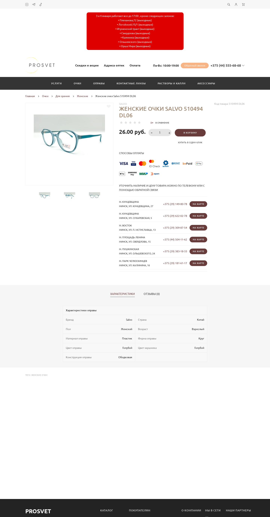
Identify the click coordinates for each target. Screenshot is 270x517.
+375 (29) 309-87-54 (175, 227)
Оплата (135, 65)
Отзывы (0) (152, 293)
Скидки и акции (87, 65)
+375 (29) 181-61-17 (175, 263)
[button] (169, 133)
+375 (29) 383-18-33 (175, 251)
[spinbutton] (160, 132)
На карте (198, 204)
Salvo (123, 103)
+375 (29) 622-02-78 (175, 215)
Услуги (56, 83)
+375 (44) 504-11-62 (175, 239)
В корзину (190, 133)
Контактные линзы (131, 83)
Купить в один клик (190, 142)
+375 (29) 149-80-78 (175, 204)
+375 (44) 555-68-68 (226, 65)
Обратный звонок (194, 65)
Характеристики (122, 293)
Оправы (99, 83)
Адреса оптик (114, 65)
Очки (77, 83)
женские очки (39, 375)
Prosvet (38, 511)
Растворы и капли (172, 83)
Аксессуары (206, 83)
